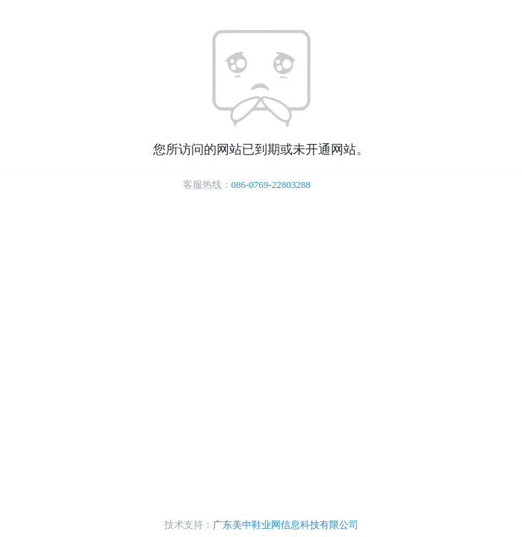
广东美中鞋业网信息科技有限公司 (285, 524)
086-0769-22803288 (271, 184)
